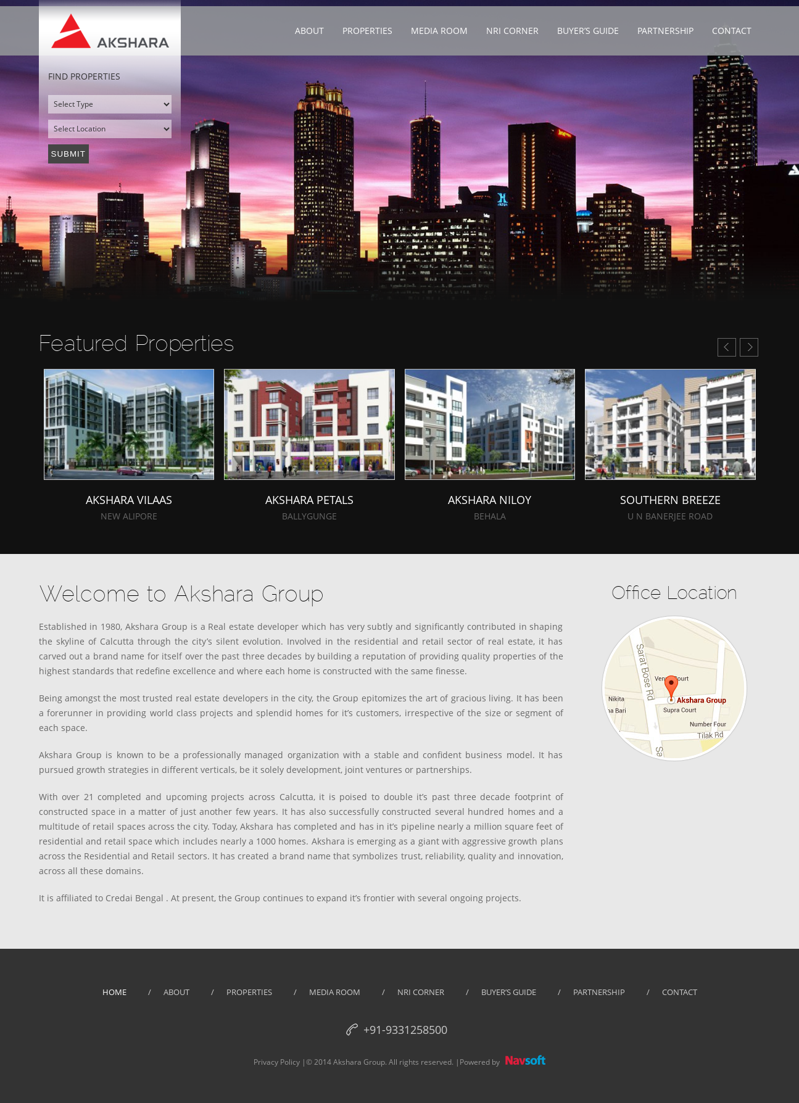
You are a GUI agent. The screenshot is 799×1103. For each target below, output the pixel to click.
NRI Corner (512, 30)
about (176, 992)
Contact (731, 30)
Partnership (665, 30)
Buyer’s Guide (588, 30)
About (309, 30)
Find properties (84, 76)
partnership (599, 992)
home (114, 992)
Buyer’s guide (508, 992)
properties (249, 992)
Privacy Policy (277, 1062)
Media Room (439, 30)
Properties (367, 30)
